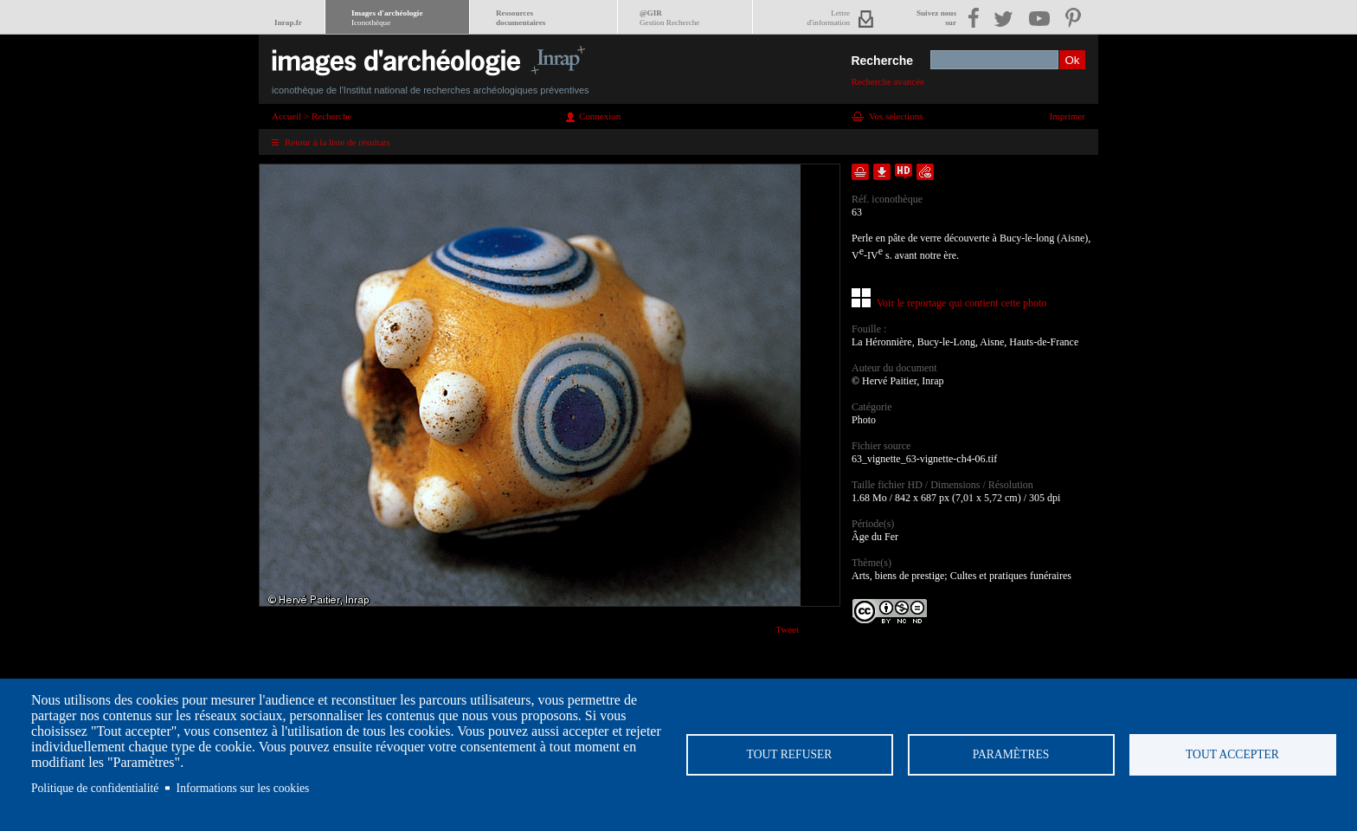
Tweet (787, 629)
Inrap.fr (288, 22)
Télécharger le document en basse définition (882, 172)
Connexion (600, 116)
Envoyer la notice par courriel (925, 172)
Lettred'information (828, 18)
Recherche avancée (887, 81)
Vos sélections (896, 116)
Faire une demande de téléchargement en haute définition (903, 172)
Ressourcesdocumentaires (520, 18)
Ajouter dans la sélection (860, 172)
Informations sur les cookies (243, 788)
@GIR (669, 18)
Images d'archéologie (386, 18)
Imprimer (1067, 116)
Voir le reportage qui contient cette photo (961, 303)
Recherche (882, 61)
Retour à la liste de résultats (337, 142)
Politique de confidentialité (94, 788)
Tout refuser (790, 754)
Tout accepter (1232, 754)
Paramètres (1011, 754)
